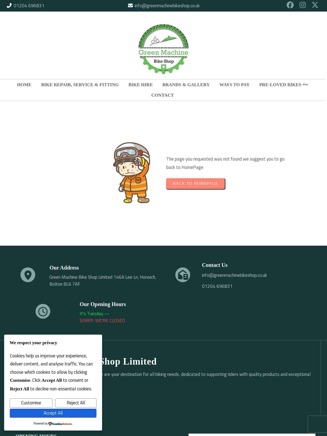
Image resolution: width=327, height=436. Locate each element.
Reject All (76, 402)
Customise (31, 402)
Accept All (53, 412)
